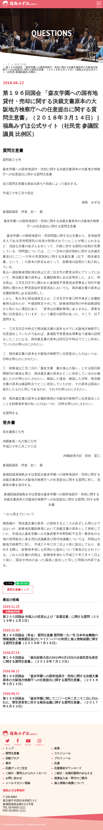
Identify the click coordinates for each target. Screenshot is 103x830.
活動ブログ (12, 758)
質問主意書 (20, 64)
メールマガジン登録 (17, 783)
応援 (57, 763)
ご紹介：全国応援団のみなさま (73, 773)
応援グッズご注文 (16, 768)
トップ (6, 64)
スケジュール (62, 753)
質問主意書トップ (18, 589)
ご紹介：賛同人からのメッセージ (26, 773)
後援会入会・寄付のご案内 (70, 778)
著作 (8, 763)
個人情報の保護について (69, 783)
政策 (57, 748)
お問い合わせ (13, 778)
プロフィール (62, 758)
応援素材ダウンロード (68, 768)
